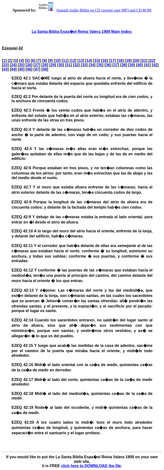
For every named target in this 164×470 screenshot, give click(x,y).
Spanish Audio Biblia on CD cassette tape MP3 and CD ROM (94, 10)
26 (29, 65)
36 (108, 65)
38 (124, 65)
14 (89, 61)
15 (96, 61)
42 (155, 65)
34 (92, 65)
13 (81, 61)
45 (21, 69)
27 (37, 65)
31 (68, 65)
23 (5, 65)
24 (13, 65)
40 (139, 65)
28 (45, 65)
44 (13, 69)
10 (57, 61)
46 (29, 69)
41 (147, 65)
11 (65, 61)
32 (76, 65)
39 (131, 65)
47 (37, 69)
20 (136, 61)
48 (45, 69)
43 (5, 69)
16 (104, 61)
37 (116, 65)
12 (73, 61)
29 (53, 65)
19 (128, 61)
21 (144, 61)
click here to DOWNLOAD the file (91, 466)
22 (152, 61)
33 (84, 65)
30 (61, 65)
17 (112, 61)
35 (100, 65)
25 (21, 65)
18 (120, 61)
